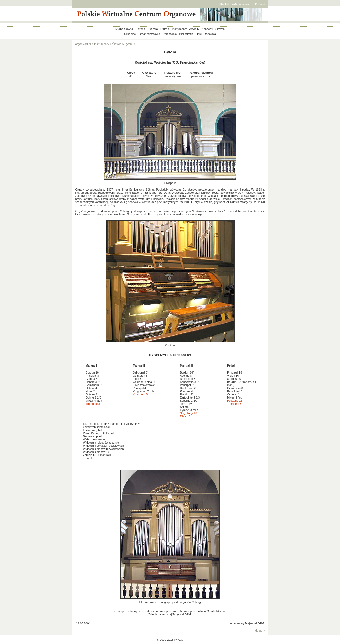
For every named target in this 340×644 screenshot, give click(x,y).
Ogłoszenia (169, 33)
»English (224, 4)
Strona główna (124, 28)
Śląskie (116, 44)
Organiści (130, 33)
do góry (260, 630)
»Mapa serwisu (241, 4)
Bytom (129, 44)
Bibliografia (186, 33)
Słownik (220, 28)
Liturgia (165, 28)
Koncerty (207, 28)
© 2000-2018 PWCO (170, 639)
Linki (199, 33)
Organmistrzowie (149, 33)
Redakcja (210, 33)
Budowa (153, 28)
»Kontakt (259, 4)
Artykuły (194, 28)
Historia (140, 28)
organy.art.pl (83, 44)
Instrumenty (179, 28)
